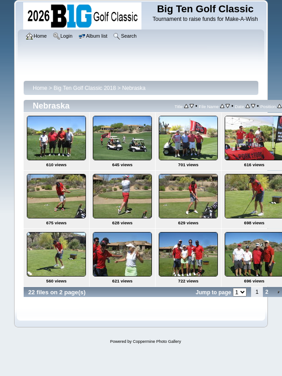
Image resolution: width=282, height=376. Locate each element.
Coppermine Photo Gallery (157, 341)
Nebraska (134, 88)
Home (40, 88)
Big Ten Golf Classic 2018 (85, 88)
